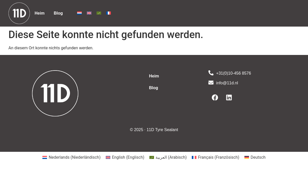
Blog (58, 13)
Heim (39, 13)
